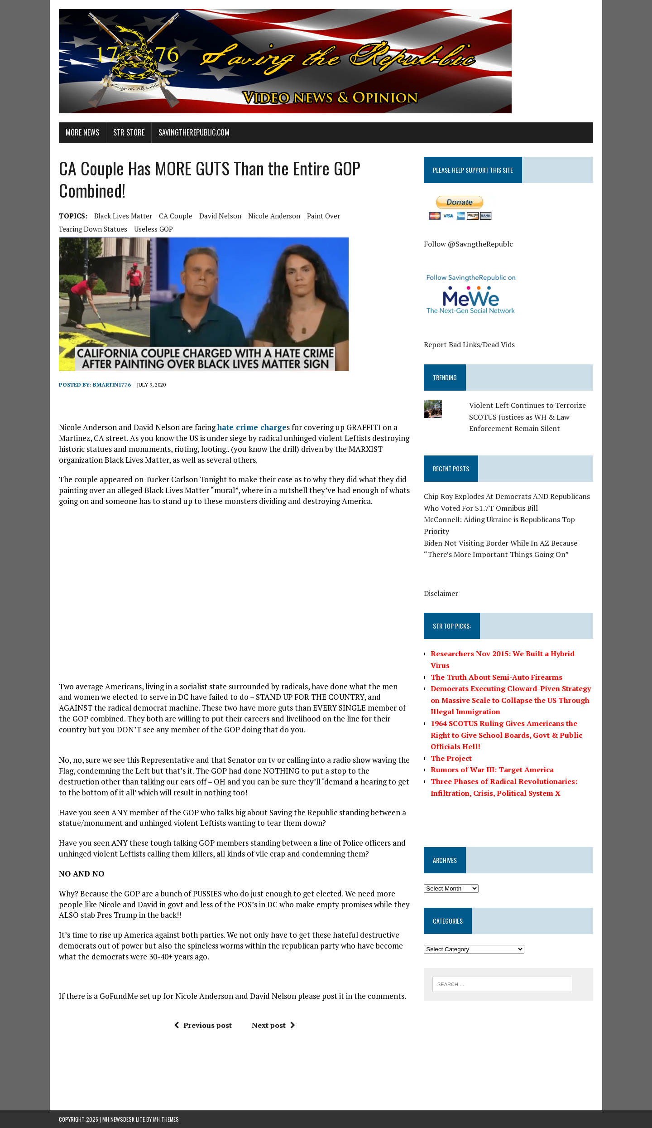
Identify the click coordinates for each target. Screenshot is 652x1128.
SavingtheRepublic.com (194, 132)
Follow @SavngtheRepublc (468, 244)
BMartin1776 (112, 384)
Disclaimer (441, 593)
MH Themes (166, 1119)
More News (82, 132)
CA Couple (175, 215)
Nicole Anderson (274, 215)
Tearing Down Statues (93, 228)
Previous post (203, 1025)
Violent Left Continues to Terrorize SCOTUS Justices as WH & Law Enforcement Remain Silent (527, 416)
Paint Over (323, 215)
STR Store (128, 132)
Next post (273, 1025)
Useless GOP (153, 228)
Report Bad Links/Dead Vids (469, 344)
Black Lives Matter (123, 215)
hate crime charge (252, 427)
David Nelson (220, 215)
